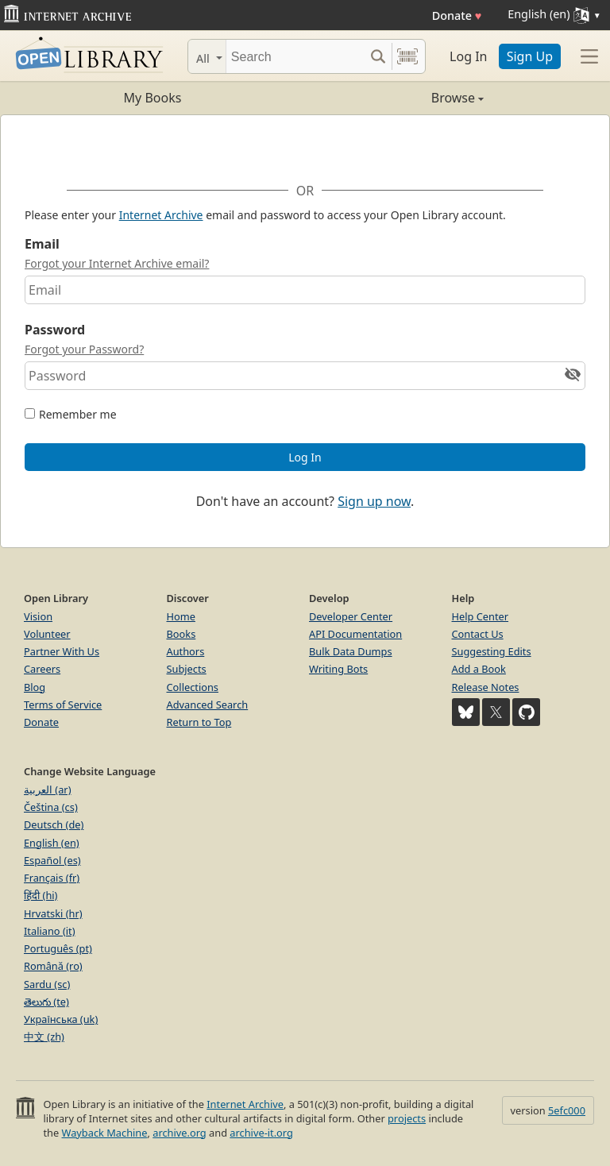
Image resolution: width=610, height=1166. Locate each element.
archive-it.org (261, 1132)
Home (181, 616)
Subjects (187, 669)
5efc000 (566, 1110)
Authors (186, 651)
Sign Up (530, 56)
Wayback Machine (105, 1132)
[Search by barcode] (407, 56)
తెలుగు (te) (46, 1001)
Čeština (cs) (51, 807)
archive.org (179, 1132)
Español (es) (52, 860)
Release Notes (485, 687)
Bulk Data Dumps (350, 651)
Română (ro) (53, 966)
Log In (468, 56)
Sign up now (374, 501)
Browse (394, 97)
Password (55, 329)
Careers (42, 669)
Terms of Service (63, 704)
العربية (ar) (47, 789)
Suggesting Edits (491, 651)
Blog (34, 687)
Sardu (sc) (47, 984)
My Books (153, 97)
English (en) (51, 843)
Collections (193, 687)
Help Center (480, 616)
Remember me (78, 414)
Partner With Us (61, 651)
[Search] (295, 56)
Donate (457, 15)
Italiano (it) (49, 931)
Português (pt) (58, 948)
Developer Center (350, 616)
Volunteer (47, 634)
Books (181, 634)
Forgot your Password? (84, 349)
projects (407, 1118)
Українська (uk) (61, 1019)
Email (42, 244)
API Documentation (355, 634)
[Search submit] (378, 56)
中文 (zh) (44, 1036)
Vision (38, 616)
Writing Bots (338, 669)
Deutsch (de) (53, 824)
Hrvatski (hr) (53, 913)
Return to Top (199, 722)
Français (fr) (51, 878)
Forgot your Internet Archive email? (117, 263)
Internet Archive (161, 214)
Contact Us (478, 634)
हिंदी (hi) (40, 895)
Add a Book (479, 669)
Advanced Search (208, 704)
